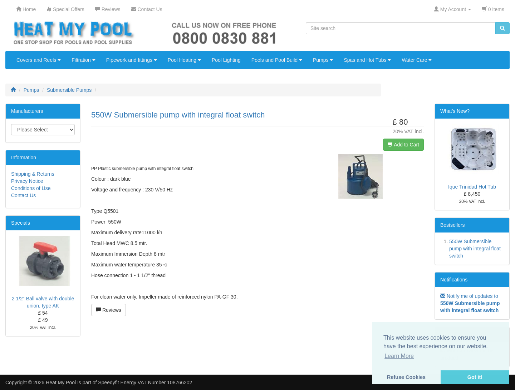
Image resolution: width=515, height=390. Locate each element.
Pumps (323, 60)
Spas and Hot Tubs (367, 60)
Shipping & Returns (32, 174)
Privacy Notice (27, 181)
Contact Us (23, 195)
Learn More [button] (399, 356)
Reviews (108, 310)
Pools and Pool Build (276, 60)
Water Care (417, 60)
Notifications (453, 279)
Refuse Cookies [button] (406, 377)
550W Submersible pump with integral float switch (475, 249)
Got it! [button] (474, 377)
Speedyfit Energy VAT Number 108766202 (145, 382)
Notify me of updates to (470, 303)
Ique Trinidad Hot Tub (472, 187)
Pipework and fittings (131, 60)
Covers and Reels (38, 60)
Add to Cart (403, 145)
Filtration (83, 60)
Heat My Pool (61, 382)
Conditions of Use (31, 188)
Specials (20, 223)
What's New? (455, 111)
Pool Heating (184, 60)
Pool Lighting (226, 60)
